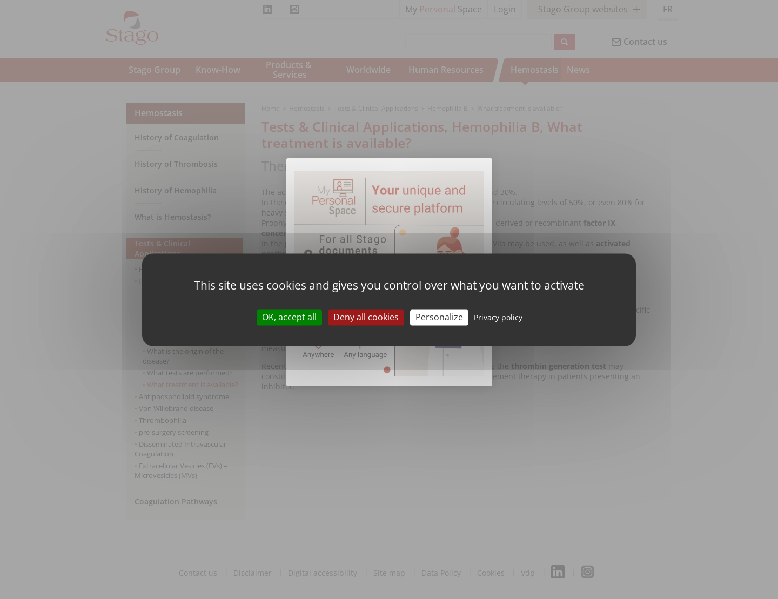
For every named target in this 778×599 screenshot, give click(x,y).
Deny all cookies (366, 317)
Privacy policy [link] (498, 317)
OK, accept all (289, 317)
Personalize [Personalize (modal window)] (439, 317)
